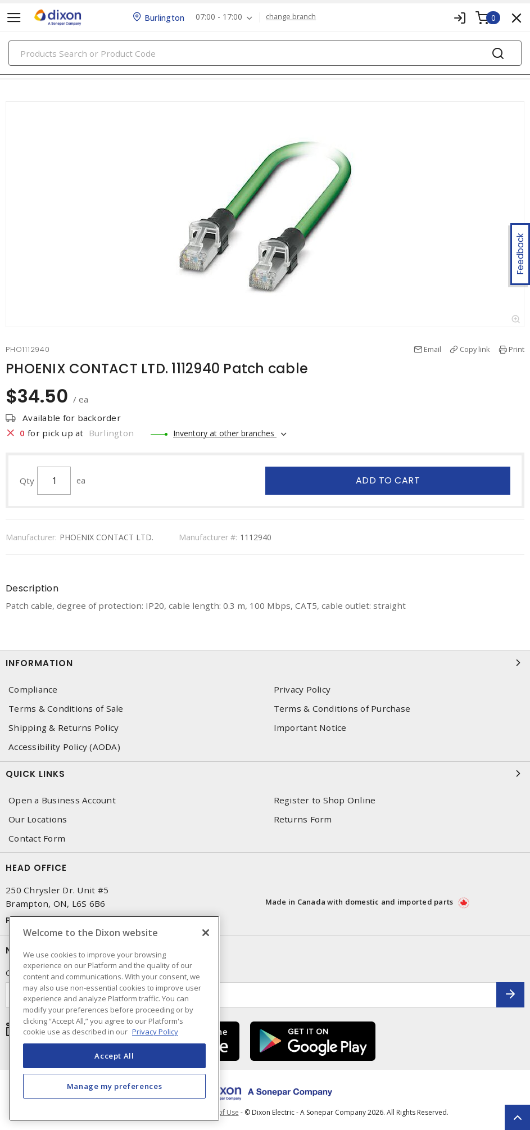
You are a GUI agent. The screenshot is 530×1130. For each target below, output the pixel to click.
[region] (114, 1018)
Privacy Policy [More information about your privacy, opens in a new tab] (155, 1032)
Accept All (114, 1056)
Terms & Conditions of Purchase (342, 708)
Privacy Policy (302, 689)
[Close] (205, 932)
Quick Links (265, 773)
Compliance (33, 689)
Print (516, 349)
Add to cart (388, 480)
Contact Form (36, 838)
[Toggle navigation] (14, 18)
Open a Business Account (62, 800)
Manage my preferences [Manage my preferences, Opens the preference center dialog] (114, 1086)
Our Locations (37, 819)
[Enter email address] (251, 994)
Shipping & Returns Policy (63, 727)
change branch (291, 16)
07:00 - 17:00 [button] (219, 17)
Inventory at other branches (225, 433)
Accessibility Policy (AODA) (64, 747)
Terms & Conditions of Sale (66, 708)
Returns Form (303, 819)
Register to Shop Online (325, 800)
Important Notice (310, 727)
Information (265, 663)
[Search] (265, 53)
